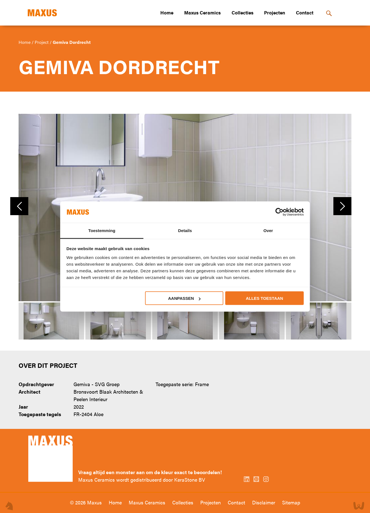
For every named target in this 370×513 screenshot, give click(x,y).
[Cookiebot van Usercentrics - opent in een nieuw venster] (279, 212)
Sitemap (291, 502)
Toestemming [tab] (101, 230)
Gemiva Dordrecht (72, 42)
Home (166, 12)
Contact (304, 12)
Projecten (274, 12)
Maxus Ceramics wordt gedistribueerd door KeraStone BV (141, 479)
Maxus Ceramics (202, 12)
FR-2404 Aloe (88, 414)
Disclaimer (264, 502)
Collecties (243, 12)
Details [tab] (185, 230)
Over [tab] (268, 230)
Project (42, 42)
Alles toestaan (264, 298)
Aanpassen (184, 298)
